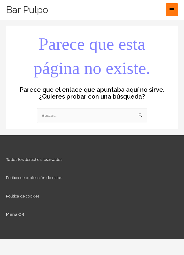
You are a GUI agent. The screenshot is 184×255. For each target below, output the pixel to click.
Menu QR (15, 214)
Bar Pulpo (27, 9)
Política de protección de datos (34, 177)
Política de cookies (22, 196)
